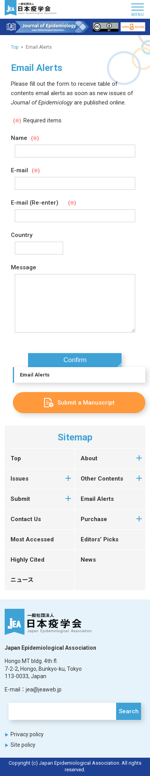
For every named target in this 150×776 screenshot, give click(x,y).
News (88, 559)
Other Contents (102, 478)
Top (14, 47)
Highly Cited (27, 559)
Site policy (23, 745)
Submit (20, 498)
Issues (19, 478)
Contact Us (26, 519)
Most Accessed (32, 539)
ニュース (22, 579)
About (89, 458)
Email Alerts (34, 375)
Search (129, 711)
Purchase (94, 519)
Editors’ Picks (99, 539)
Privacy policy (27, 734)
